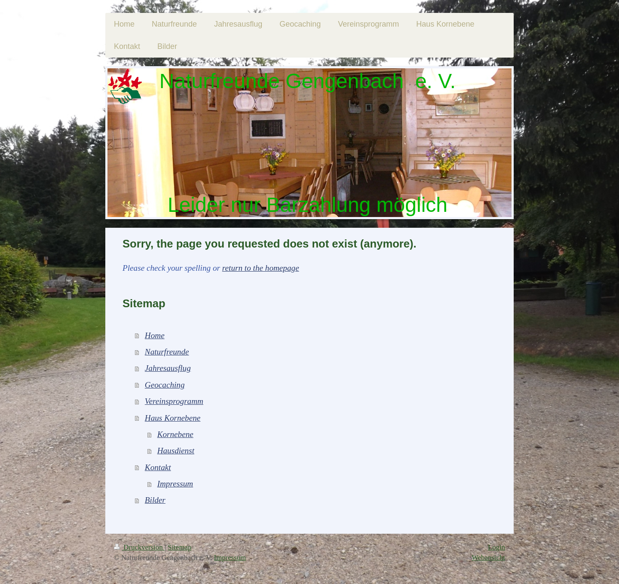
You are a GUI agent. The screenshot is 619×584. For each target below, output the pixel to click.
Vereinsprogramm (174, 401)
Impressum (175, 483)
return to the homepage (260, 267)
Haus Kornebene (173, 417)
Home (155, 335)
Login (496, 547)
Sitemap (179, 547)
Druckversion (139, 547)
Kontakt (158, 467)
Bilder (155, 500)
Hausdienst (175, 450)
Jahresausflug (168, 368)
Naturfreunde (167, 351)
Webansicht (488, 557)
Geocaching (165, 384)
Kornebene (175, 434)
